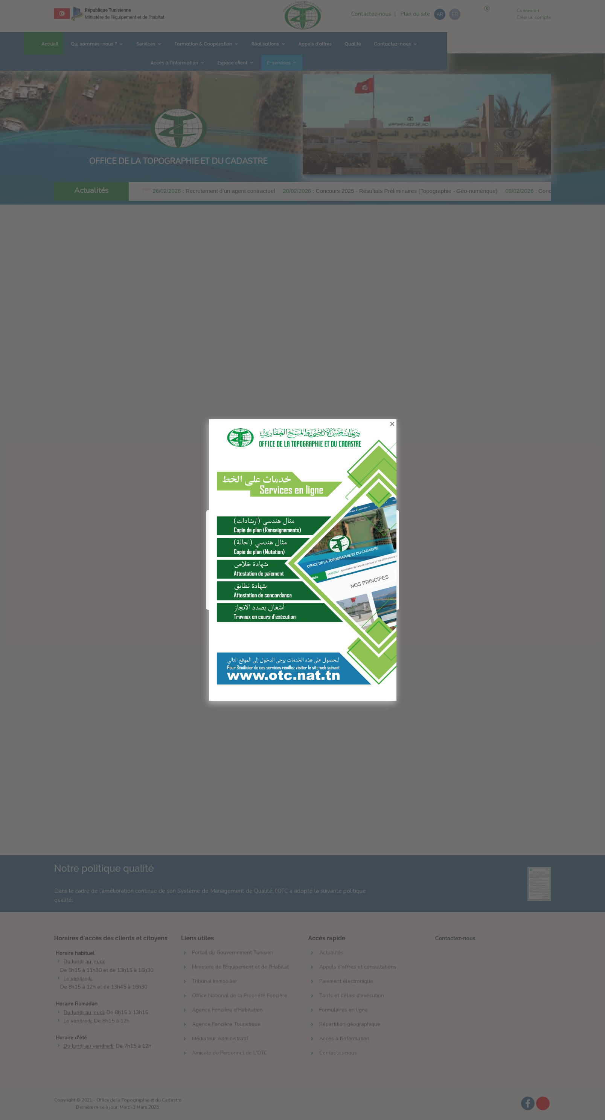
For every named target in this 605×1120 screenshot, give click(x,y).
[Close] (396, 419)
